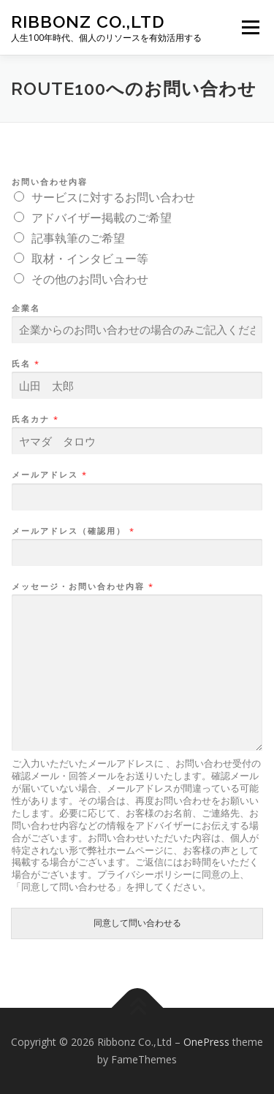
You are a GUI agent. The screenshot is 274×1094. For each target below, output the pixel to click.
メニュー (250, 27)
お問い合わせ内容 (50, 182)
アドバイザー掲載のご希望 (101, 218)
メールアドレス (49, 475)
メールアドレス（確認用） (73, 531)
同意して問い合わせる (137, 923)
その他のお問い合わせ (89, 279)
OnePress (206, 1042)
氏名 (25, 364)
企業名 (26, 308)
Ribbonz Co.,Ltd (87, 21)
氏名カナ (35, 419)
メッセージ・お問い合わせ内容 (82, 586)
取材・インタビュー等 (89, 258)
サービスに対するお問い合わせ (113, 197)
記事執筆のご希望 (78, 238)
